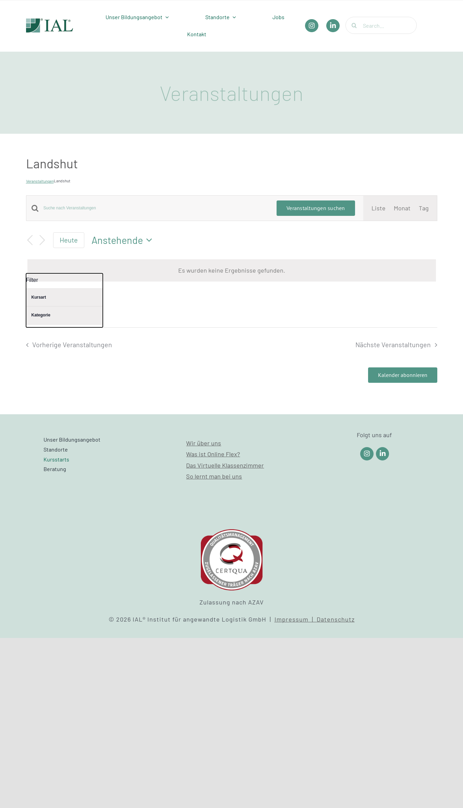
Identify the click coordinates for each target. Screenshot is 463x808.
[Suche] (354, 25)
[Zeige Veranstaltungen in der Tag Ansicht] (424, 208)
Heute (69, 240)
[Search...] (381, 25)
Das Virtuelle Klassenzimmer (225, 465)
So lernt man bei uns (214, 476)
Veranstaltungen (40, 181)
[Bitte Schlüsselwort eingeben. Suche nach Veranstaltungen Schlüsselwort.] (156, 208)
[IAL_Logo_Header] (50, 21)
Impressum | (296, 619)
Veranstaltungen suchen (316, 208)
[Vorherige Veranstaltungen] (30, 240)
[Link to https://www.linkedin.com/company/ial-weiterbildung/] (382, 453)
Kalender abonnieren (402, 375)
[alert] (231, 270)
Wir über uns (203, 443)
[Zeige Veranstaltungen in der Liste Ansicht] (378, 208)
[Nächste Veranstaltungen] (42, 240)
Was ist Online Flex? (213, 454)
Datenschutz (336, 619)
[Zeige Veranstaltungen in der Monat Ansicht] (402, 208)
